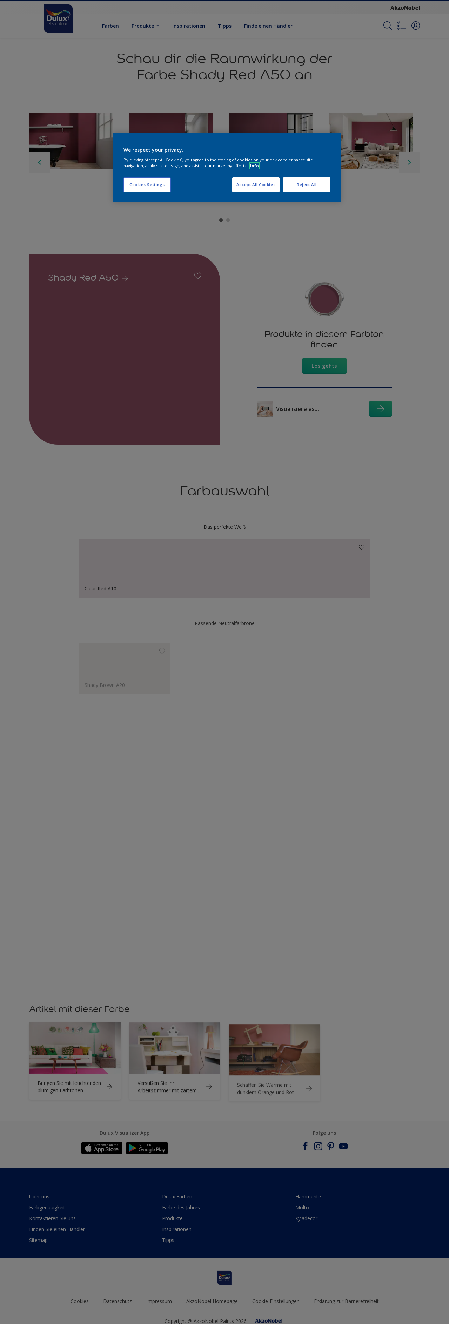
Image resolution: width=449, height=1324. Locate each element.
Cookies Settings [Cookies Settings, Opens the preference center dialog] (147, 184)
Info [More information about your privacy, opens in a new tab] (254, 165)
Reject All (307, 184)
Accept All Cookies (255, 184)
